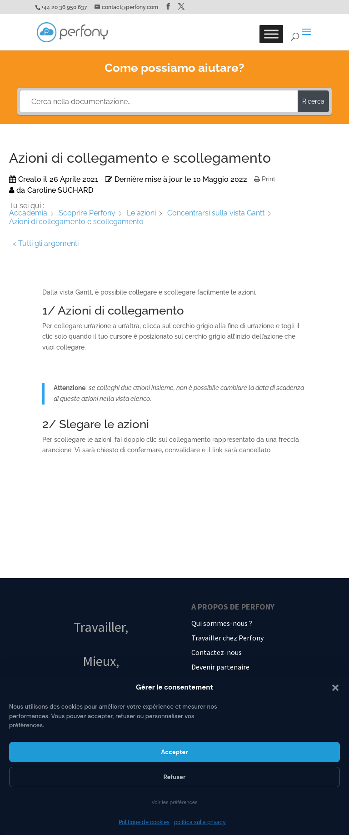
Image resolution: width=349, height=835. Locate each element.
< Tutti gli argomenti (46, 243)
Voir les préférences (174, 802)
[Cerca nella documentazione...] (158, 101)
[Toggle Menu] (271, 34)
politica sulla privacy (200, 822)
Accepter (174, 752)
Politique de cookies (144, 822)
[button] (335, 687)
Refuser (175, 777)
